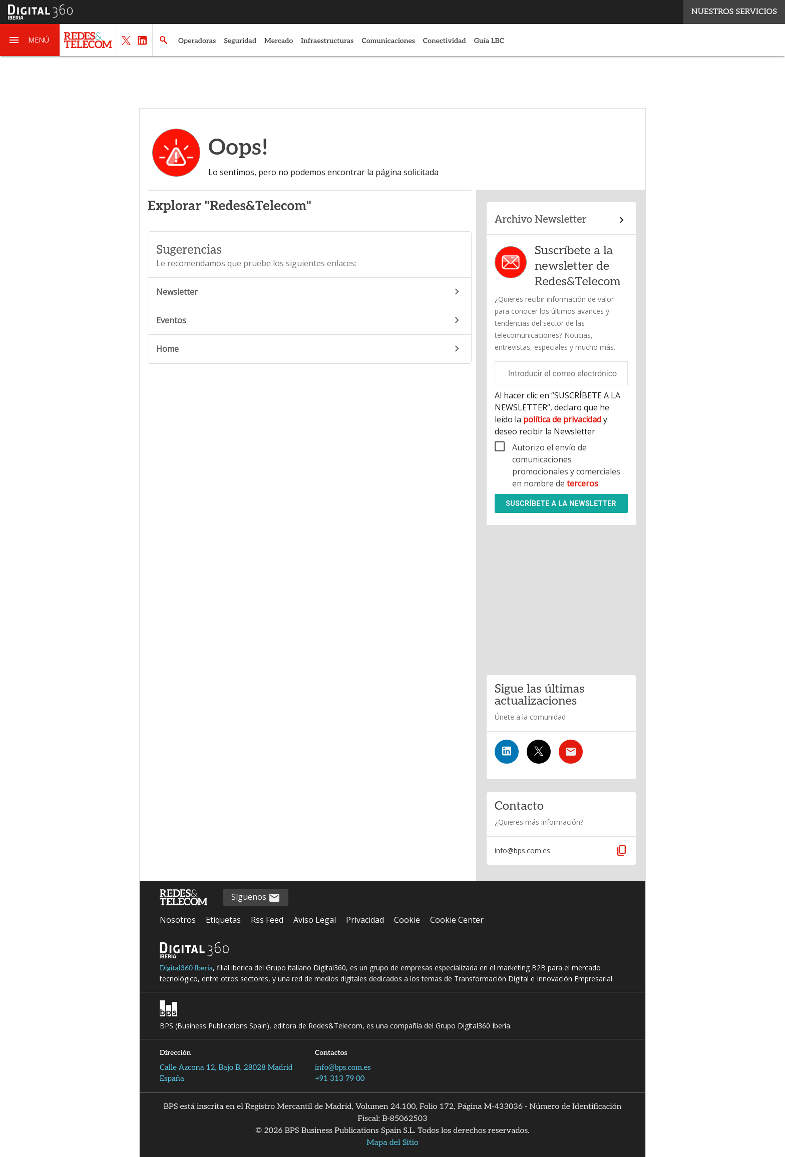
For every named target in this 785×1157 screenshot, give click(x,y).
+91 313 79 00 (339, 1078)
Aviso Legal (314, 919)
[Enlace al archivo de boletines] (561, 220)
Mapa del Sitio (392, 1142)
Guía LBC (489, 41)
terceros (582, 483)
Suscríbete (561, 503)
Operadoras (197, 41)
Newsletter (309, 292)
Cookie (407, 919)
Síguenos (255, 897)
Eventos (309, 320)
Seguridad (240, 41)
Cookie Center (457, 919)
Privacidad (365, 919)
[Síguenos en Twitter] (539, 752)
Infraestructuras (327, 41)
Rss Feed (267, 919)
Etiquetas (223, 919)
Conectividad (444, 41)
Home (309, 349)
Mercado (278, 41)
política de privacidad (562, 419)
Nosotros (178, 919)
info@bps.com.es (343, 1067)
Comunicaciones (388, 41)
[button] (30, 40)
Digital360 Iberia (186, 968)
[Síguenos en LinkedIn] (507, 752)
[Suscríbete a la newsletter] (571, 752)
